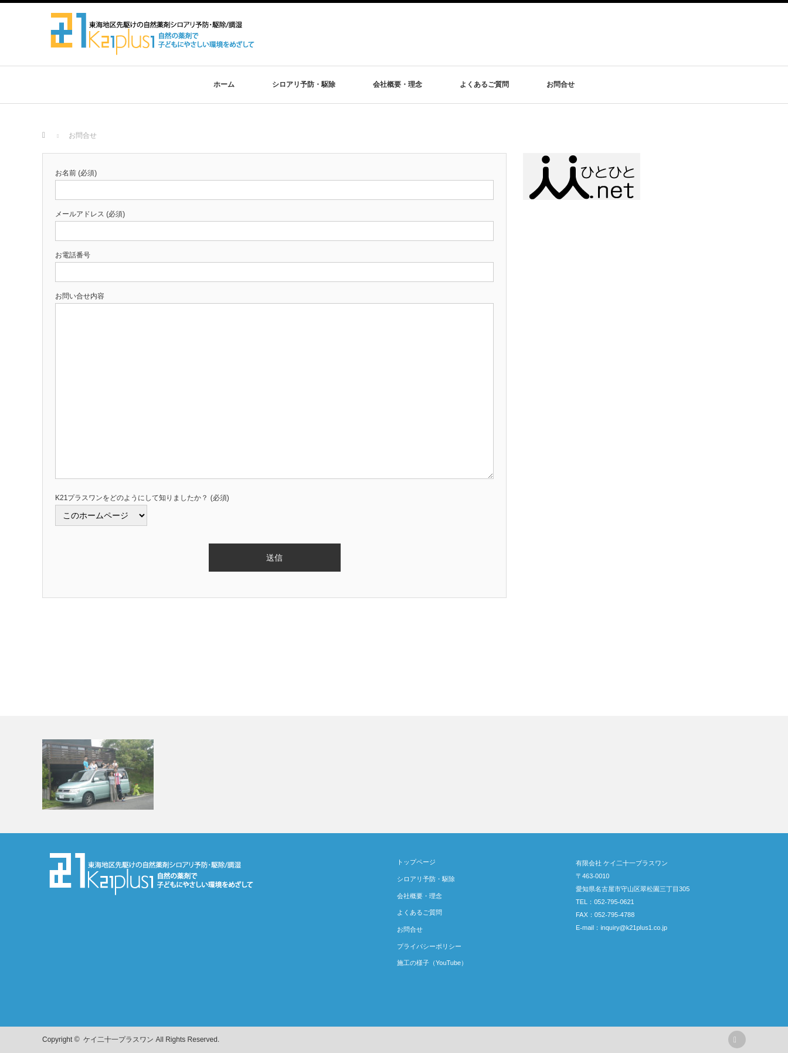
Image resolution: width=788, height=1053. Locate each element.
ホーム (224, 84)
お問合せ (560, 84)
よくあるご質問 (484, 84)
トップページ (416, 861)
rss (737, 1039)
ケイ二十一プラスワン (118, 1039)
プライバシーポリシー (429, 946)
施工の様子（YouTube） (432, 962)
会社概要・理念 (397, 84)
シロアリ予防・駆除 (303, 84)
